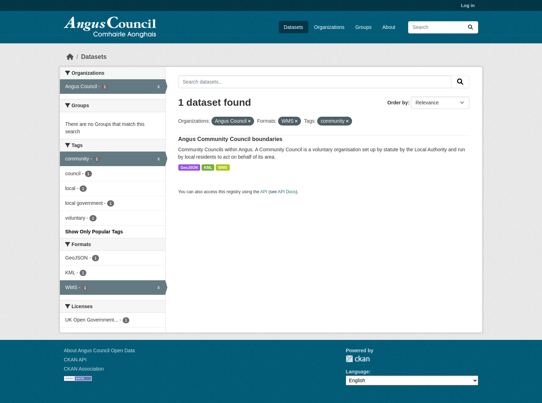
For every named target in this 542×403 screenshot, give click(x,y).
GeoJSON (189, 167)
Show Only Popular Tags (94, 231)
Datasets (293, 27)
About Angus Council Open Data (99, 350)
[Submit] (470, 27)
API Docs (287, 191)
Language (357, 371)
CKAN (358, 358)
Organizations (329, 27)
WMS (222, 167)
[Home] (70, 56)
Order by (397, 102)
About (388, 27)
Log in (468, 5)
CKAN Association (84, 369)
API (263, 191)
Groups (363, 27)
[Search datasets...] (443, 27)
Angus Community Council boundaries (230, 139)
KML (208, 167)
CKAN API (75, 359)
